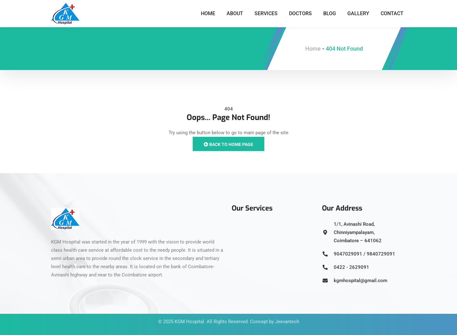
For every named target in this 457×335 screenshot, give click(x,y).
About (235, 13)
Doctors (300, 13)
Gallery (358, 13)
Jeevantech (287, 316)
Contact (392, 13)
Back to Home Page (228, 144)
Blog (329, 13)
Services (266, 13)
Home (208, 13)
